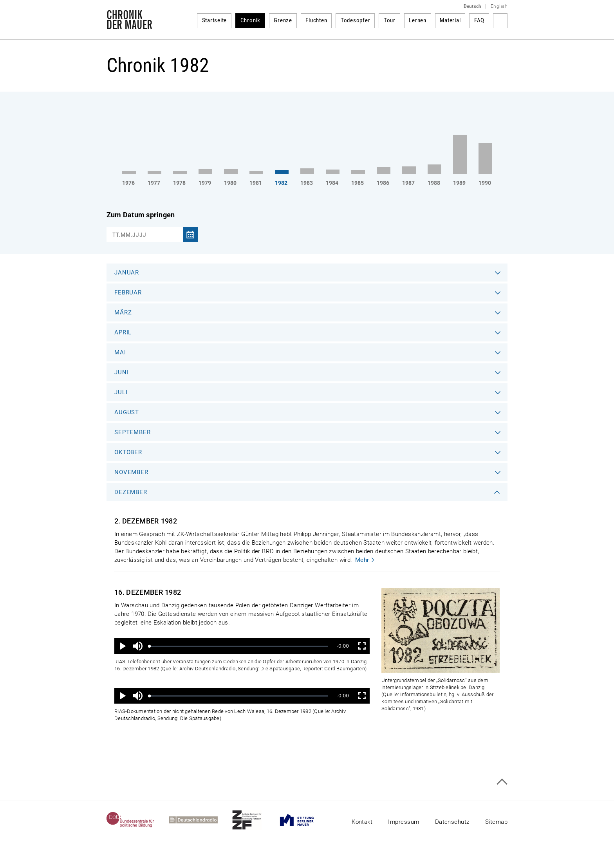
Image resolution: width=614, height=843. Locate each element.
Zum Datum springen (141, 215)
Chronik (250, 20)
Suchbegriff (500, 20)
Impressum (403, 821)
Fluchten (316, 20)
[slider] (239, 646)
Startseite (214, 20)
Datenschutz (452, 821)
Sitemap (496, 821)
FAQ (479, 20)
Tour (389, 20)
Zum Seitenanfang (501, 781)
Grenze (283, 20)
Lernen (417, 20)
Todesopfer (355, 20)
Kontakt (362, 821)
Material (450, 20)
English (499, 6)
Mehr (362, 559)
